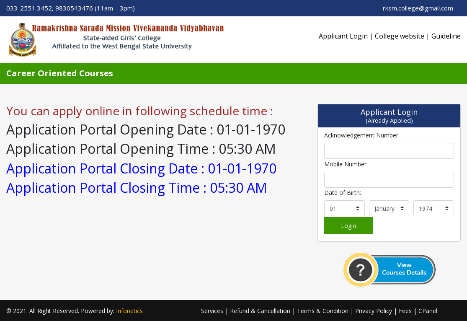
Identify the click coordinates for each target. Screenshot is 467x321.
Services (212, 311)
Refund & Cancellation (260, 311)
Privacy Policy (373, 311)
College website (399, 36)
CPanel (427, 311)
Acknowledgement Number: (362, 135)
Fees (405, 311)
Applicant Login (343, 36)
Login (348, 226)
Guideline (446, 36)
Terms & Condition (322, 311)
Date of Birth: (342, 193)
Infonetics (129, 311)
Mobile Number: (346, 164)
